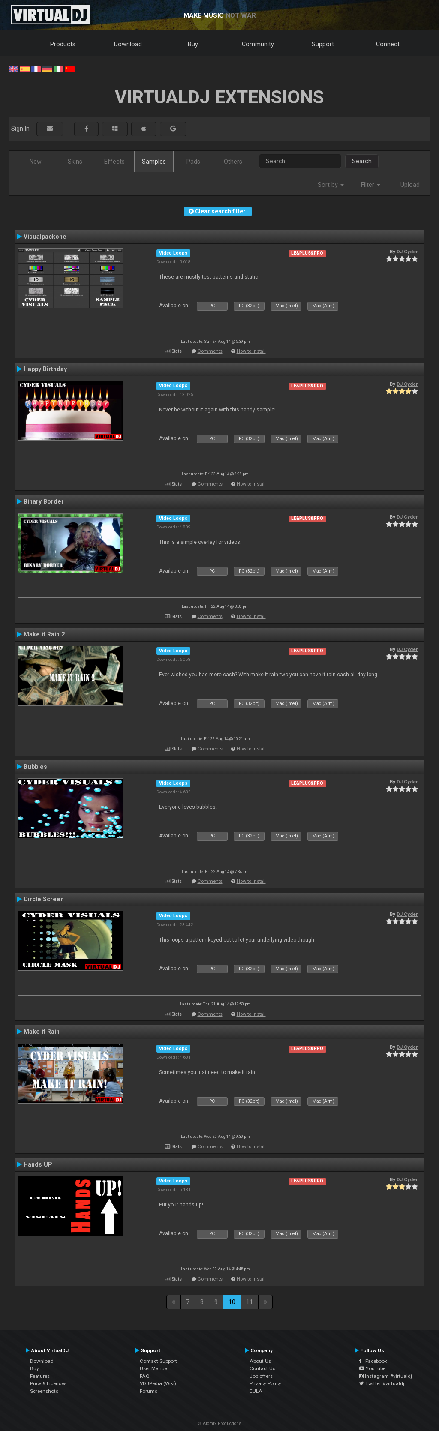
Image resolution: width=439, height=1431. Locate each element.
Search (362, 161)
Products (62, 44)
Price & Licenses (48, 1383)
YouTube (372, 1368)
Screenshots (44, 1391)
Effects (114, 161)
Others (233, 161)
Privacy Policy (265, 1383)
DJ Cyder (407, 252)
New (36, 161)
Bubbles (35, 766)
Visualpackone (45, 236)
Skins (75, 161)
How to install (251, 351)
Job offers (261, 1376)
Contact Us (262, 1368)
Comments (210, 351)
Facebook (373, 1361)
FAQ (145, 1376)
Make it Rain (42, 1031)
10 (232, 1302)
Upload (410, 184)
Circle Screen (44, 899)
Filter (370, 184)
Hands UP (38, 1164)
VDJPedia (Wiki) (158, 1383)
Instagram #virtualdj (385, 1376)
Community (258, 44)
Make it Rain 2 (44, 634)
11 (249, 1302)
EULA (256, 1391)
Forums (148, 1391)
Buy (193, 44)
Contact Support (158, 1361)
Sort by (331, 184)
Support (323, 44)
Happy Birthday (45, 369)
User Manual (154, 1368)
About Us (260, 1361)
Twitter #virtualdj (381, 1383)
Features (40, 1376)
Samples (154, 161)
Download (128, 44)
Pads (193, 161)
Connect (388, 44)
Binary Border (44, 501)
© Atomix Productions (219, 1423)
